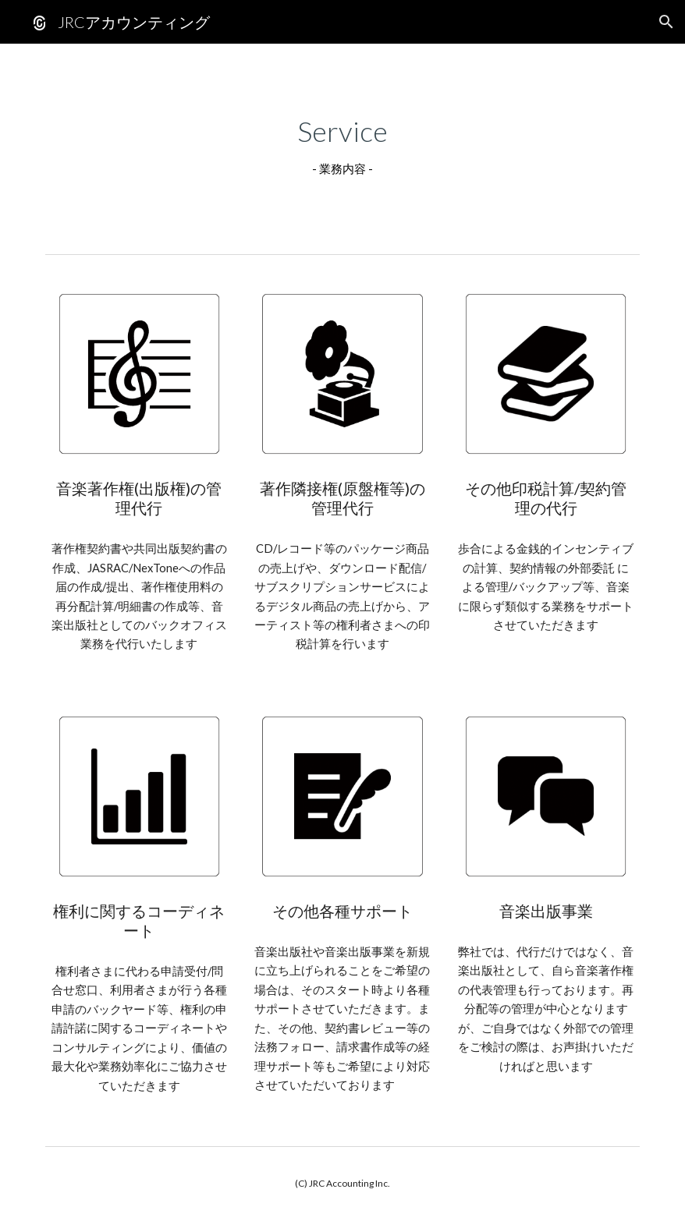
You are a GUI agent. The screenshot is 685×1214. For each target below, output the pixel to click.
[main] (342, 145)
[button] (666, 22)
